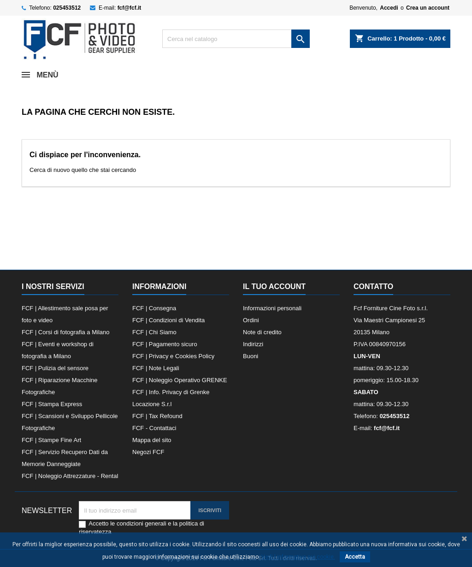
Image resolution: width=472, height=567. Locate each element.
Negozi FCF (148, 452)
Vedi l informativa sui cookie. (298, 557)
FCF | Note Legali (155, 368)
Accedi (389, 8)
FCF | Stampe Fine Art (51, 440)
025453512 (67, 8)
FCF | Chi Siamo (154, 332)
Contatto (373, 286)
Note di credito (262, 332)
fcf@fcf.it (130, 8)
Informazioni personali (272, 308)
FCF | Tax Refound (157, 416)
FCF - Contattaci (154, 428)
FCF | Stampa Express (52, 404)
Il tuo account (274, 286)
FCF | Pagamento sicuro (164, 344)
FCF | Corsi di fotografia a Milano (66, 332)
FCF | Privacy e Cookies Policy (173, 356)
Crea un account (427, 8)
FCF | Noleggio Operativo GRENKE (179, 380)
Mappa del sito (151, 440)
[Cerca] (236, 39)
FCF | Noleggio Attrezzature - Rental (70, 475)
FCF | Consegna (154, 308)
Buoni (250, 356)
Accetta (355, 557)
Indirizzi (253, 344)
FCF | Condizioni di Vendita (168, 320)
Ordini (251, 320)
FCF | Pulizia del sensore (55, 368)
